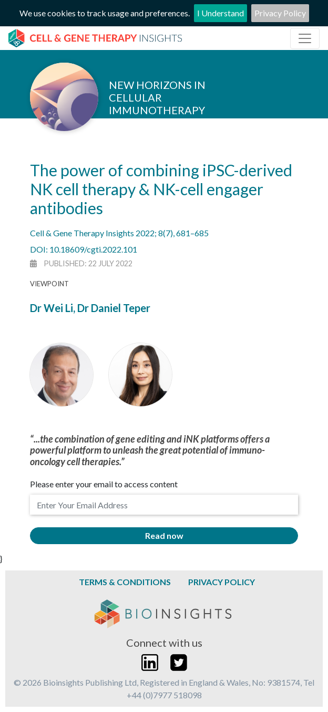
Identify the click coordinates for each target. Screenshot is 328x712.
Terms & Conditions (125, 582)
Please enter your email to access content (104, 484)
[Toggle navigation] (305, 38)
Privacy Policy (280, 13)
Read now (164, 535)
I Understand (220, 13)
